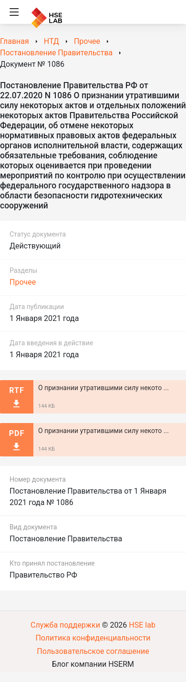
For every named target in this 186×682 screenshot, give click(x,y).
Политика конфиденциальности (92, 637)
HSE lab (142, 625)
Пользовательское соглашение (93, 651)
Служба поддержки (65, 625)
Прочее (23, 282)
